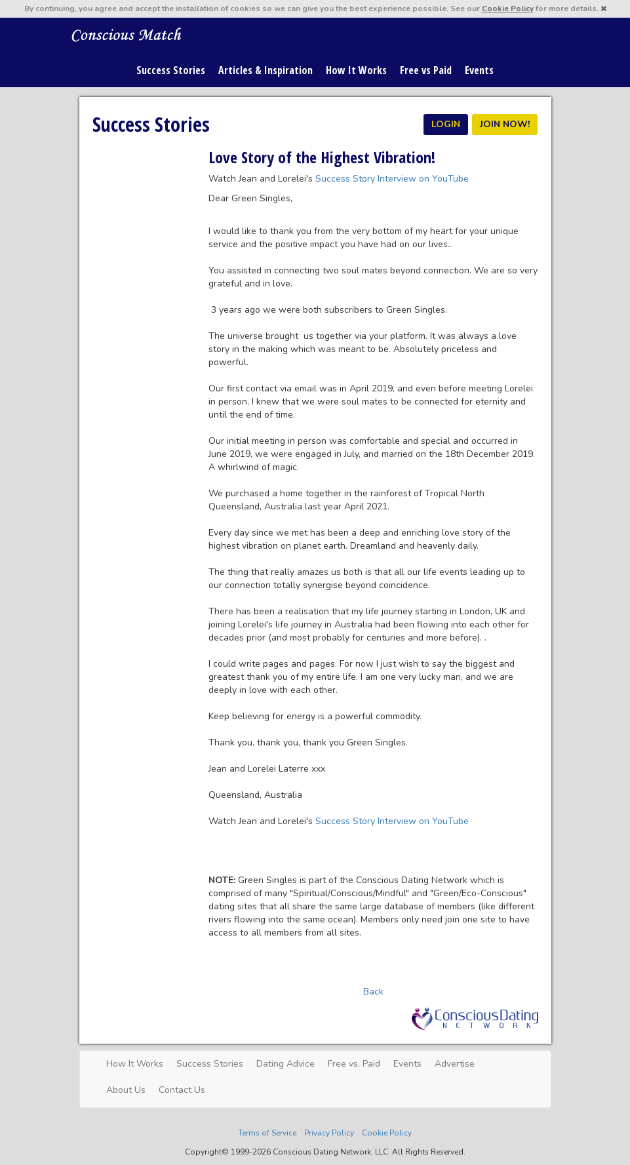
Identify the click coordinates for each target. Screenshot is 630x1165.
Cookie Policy (508, 8)
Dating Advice (285, 1063)
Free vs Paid (426, 70)
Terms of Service (267, 1133)
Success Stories (170, 70)
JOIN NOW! (505, 124)
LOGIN (445, 124)
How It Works (356, 70)
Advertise (455, 1063)
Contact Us (182, 1090)
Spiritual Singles (126, 34)
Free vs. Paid (354, 1063)
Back (373, 991)
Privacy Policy (329, 1133)
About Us (126, 1090)
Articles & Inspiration (265, 70)
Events (479, 70)
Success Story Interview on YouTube (392, 178)
